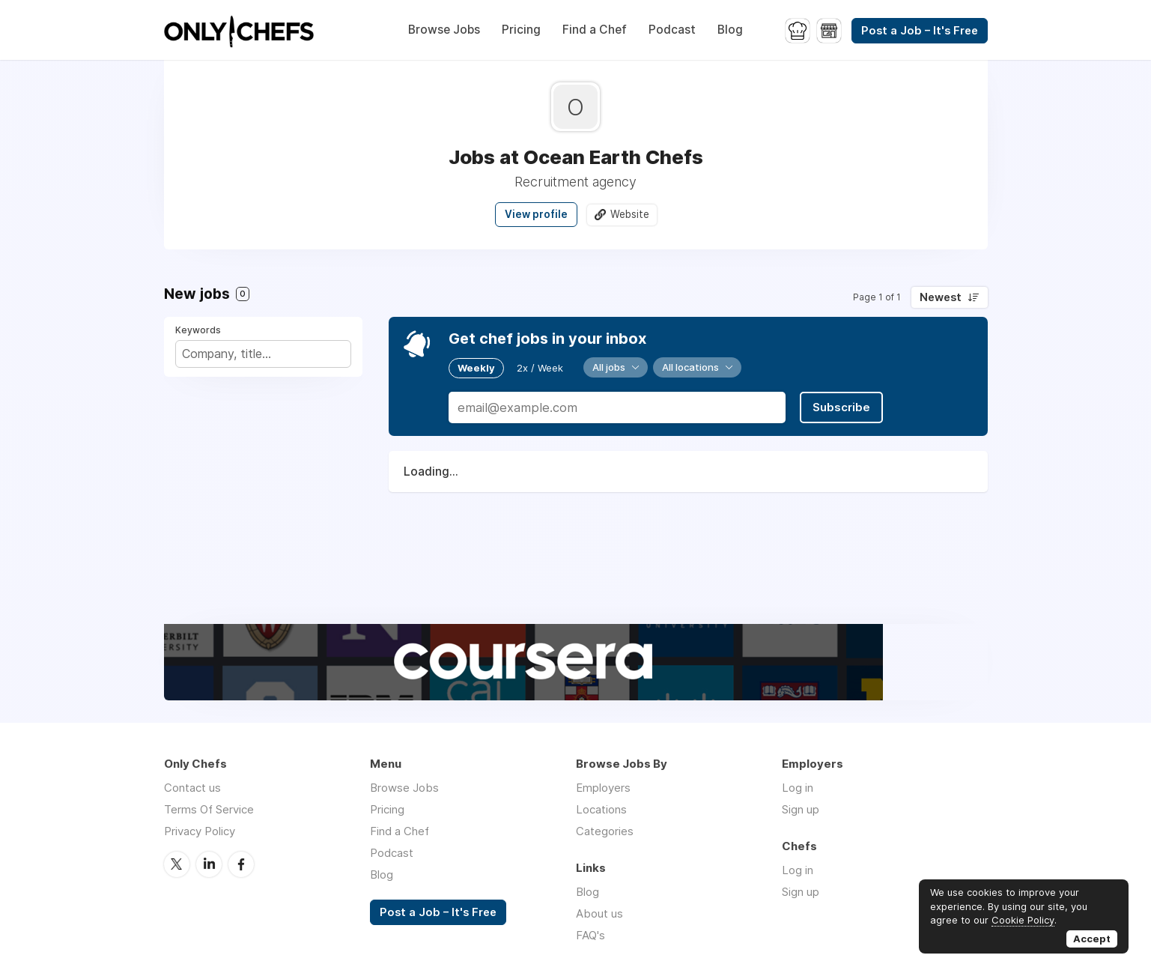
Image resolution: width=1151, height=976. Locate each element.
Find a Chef (594, 29)
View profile (536, 214)
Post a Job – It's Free (919, 30)
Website (629, 214)
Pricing (521, 29)
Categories (605, 831)
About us (599, 913)
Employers (603, 788)
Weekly (476, 368)
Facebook (241, 864)
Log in (797, 788)
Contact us (192, 788)
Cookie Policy (1022, 920)
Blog (730, 29)
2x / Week (540, 368)
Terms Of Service (209, 809)
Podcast (672, 29)
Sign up (800, 809)
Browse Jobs (444, 29)
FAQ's (590, 935)
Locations (601, 809)
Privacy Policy (199, 831)
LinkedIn (209, 864)
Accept (1092, 939)
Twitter (176, 864)
